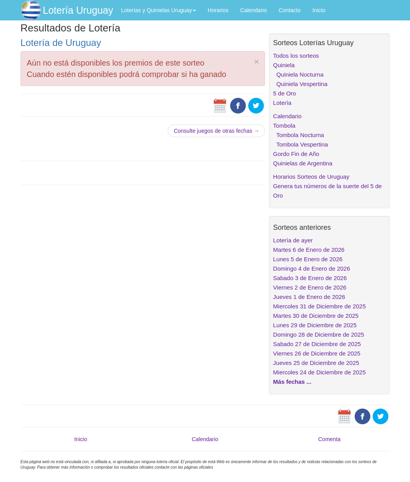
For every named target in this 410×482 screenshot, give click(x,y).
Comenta (329, 439)
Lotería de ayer (293, 240)
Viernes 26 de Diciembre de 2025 (316, 353)
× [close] (256, 61)
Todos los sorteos (296, 55)
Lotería (282, 102)
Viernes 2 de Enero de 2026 (309, 287)
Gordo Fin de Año (296, 153)
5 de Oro (284, 93)
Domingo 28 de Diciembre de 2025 (318, 334)
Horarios (218, 10)
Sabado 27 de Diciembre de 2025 (317, 344)
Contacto (289, 10)
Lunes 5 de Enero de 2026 (307, 259)
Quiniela (284, 65)
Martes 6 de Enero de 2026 (308, 249)
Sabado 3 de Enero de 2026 (310, 278)
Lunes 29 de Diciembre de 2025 (315, 325)
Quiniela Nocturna (298, 74)
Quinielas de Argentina (302, 163)
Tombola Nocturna (298, 135)
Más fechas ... (292, 381)
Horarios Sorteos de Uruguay (311, 176)
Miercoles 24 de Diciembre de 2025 (319, 372)
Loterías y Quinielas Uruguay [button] (158, 10)
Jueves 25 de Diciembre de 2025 (316, 362)
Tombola (284, 125)
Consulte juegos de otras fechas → (216, 131)
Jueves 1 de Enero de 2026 (309, 296)
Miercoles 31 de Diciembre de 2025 (319, 306)
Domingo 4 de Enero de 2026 (311, 268)
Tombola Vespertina (300, 144)
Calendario (253, 10)
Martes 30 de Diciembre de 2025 (316, 315)
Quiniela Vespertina (300, 84)
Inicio (319, 10)
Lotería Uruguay (78, 10)
